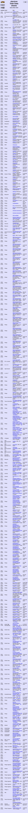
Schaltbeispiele (16, 223)
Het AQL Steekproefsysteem (16, 703)
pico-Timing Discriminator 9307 (16, 682)
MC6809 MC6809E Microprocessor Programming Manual (17, 458)
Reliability (14, 699)
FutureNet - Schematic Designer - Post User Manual (17, 469)
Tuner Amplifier (16, 611)
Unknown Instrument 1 (17, 210)
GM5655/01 (15, 163)
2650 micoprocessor (17, 237)
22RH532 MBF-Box (16, 521)
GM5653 (14, 158)
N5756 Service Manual (17, 493)
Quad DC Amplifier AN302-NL (16, 688)
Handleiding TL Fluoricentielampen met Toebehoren (17, 713)
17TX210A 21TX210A (17, 512)
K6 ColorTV (15, 582)
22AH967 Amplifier (16, 515)
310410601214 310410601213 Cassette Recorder (16, 547)
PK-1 (14, 88)
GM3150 (14, 107)
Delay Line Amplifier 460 (17, 663)
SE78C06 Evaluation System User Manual (17, 451)
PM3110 (14, 111)
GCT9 (14, 220)
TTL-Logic (15, 783)
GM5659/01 (15, 380)
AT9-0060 (15, 95)
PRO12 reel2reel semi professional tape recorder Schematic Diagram (17, 497)
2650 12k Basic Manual (17, 730)
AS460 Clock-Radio (17, 574)
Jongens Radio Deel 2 (17, 749)
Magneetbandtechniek (17, 366)
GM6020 (14, 76)
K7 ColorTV (15, 585)
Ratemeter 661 (16, 672)
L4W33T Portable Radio (17, 592)
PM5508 (14, 30)
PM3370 (14, 141)
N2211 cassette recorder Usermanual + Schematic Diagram (17, 482)
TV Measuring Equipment (15, 404)
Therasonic (15, 144)
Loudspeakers (15, 203)
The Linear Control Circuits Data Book (16, 798)
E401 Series (15, 73)
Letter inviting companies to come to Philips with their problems (17, 412)
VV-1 (14, 98)
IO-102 (14, 82)
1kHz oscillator (15, 215)
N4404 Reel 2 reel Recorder (16, 604)
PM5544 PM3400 (16, 146)
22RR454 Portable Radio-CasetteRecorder (17, 530)
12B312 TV (15, 509)
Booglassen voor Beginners (16, 717)
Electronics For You (16, 743)
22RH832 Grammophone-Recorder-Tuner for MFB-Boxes (16, 526)
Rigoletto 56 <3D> (16, 120)
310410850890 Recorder (16, 555)
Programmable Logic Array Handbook (17, 455)
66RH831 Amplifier (16, 533)
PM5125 (14, 392)
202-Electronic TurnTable (15, 540)
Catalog (14, 441)
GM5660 (14, 170)
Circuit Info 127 (16, 103)
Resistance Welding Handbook (17, 721)
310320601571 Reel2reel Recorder (16, 544)
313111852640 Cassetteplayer (16, 558)
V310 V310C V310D (17, 39)
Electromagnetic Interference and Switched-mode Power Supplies (17, 708)
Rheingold (15, 118)
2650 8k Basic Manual (17, 728)
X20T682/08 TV (16, 613)
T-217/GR (15, 372)
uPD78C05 (15, 444)
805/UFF (14, 207)
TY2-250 (14, 172)
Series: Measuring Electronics (16, 408)
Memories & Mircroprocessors (16, 746)
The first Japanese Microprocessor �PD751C (16, 739)
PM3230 (14, 47)
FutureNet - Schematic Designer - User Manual (17, 465)
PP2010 (14, 70)
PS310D (14, 225)
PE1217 (14, 55)
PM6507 (14, 186)
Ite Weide (15, 409)
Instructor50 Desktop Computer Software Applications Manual (17, 764)
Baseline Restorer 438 (17, 636)
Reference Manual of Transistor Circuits (17, 768)
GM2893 (14, 67)
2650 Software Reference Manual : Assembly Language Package (17, 735)
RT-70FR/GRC (16, 136)
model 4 (14, 11)
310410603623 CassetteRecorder (16, 552)
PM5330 (14, 383)
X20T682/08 (15, 200)
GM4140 (14, 191)
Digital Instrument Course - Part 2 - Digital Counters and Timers (17, 428)
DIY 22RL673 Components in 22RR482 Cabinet (16, 578)
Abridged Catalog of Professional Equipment (17, 479)
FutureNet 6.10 (16, 476)
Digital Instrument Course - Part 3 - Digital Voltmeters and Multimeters (17, 433)
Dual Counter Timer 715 (17, 677)
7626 (14, 100)
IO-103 (14, 85)
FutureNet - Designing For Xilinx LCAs (17, 473)
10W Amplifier (15, 116)
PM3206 (14, 78)
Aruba (14, 193)
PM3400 (14, 113)
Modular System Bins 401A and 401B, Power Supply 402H (17, 628)
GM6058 (14, 153)
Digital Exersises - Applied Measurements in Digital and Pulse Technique (17, 418)
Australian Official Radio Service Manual (17, 795)
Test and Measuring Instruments (17, 619)
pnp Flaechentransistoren (17, 91)
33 (13, 24)
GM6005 (14, 57)
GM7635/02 (15, 63)
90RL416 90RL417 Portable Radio (16, 537)
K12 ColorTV (15, 589)
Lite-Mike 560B (16, 668)
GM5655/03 (15, 166)
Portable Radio (16, 609)
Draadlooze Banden (17, 802)
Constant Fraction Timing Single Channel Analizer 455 (17, 653)
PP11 (14, 205)
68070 (14, 235)
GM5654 (14, 160)
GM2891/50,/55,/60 (16, 375)
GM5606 (14, 151)
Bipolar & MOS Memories (16, 777)
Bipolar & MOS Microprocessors (16, 781)
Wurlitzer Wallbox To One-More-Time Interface (17, 789)
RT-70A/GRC (15, 132)
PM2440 (14, 45)
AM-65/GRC (15, 125)
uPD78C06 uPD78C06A (15, 448)
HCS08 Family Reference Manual (16, 760)
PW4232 (14, 33)
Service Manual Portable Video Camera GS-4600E (17, 752)
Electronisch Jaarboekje (17, 757)
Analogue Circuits (16, 774)
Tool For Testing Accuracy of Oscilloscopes (16, 624)
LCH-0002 (15, 19)
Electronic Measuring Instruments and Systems (17, 693)
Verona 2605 (15, 123)
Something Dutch (16, 364)
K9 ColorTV (15, 587)
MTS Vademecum (16, 754)
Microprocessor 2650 (17, 786)
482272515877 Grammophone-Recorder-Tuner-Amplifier (16, 571)
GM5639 (14, 41)
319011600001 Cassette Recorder (16, 562)
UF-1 (14, 26)
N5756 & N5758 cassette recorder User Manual (17, 490)
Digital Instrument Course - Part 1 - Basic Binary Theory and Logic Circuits (17, 423)
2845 (14, 52)
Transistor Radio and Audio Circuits (17, 724)
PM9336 (14, 182)
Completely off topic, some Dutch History (17, 438)
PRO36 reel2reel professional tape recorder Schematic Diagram (16, 502)
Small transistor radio (17, 807)
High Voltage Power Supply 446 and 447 (17, 647)
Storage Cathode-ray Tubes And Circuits (17, 218)
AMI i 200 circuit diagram (16, 793)
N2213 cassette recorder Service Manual (17, 487)
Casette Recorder (16, 606)
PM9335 (14, 179)
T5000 (14, 196)
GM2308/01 (15, 60)
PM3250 (14, 139)
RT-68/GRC (15, 129)
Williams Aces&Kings (17, 188)
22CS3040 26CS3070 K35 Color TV (17, 519)
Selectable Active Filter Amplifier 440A (17, 642)
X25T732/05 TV (16, 616)
